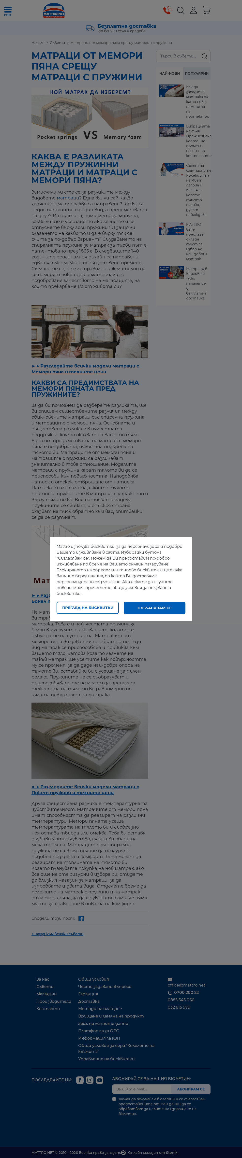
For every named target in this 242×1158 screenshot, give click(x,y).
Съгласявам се (154, 608)
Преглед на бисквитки (87, 608)
